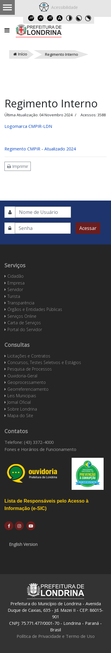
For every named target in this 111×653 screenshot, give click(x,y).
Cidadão (15, 276)
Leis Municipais (21, 395)
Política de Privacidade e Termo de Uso (56, 636)
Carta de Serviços (24, 322)
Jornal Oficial (19, 402)
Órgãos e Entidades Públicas (34, 309)
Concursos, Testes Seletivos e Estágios (44, 362)
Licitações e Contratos (28, 356)
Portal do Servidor (24, 329)
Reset (50, 18)
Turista (13, 296)
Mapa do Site (20, 415)
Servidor (15, 289)
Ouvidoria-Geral (22, 376)
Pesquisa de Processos (29, 369)
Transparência (20, 303)
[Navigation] (6, 30)
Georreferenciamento (28, 389)
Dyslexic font (60, 18)
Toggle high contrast (69, 18)
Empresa (16, 283)
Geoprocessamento (26, 382)
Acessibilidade (63, 7)
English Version (23, 544)
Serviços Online (21, 316)
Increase (31, 18)
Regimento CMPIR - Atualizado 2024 (40, 149)
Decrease (41, 18)
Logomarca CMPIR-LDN (28, 126)
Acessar (87, 228)
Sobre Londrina (22, 409)
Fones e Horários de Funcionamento (40, 449)
